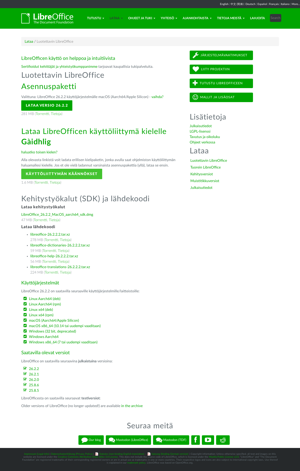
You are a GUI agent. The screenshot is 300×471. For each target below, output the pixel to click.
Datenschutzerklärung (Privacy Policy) (72, 454)
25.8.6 (34, 385)
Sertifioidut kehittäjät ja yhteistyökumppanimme (59, 66)
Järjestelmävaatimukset (220, 55)
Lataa (116, 18)
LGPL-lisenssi (200, 131)
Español (262, 4)
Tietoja (56, 114)
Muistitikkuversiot (204, 181)
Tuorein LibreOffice (205, 167)
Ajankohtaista (197, 18)
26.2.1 (34, 374)
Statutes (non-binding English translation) (121, 454)
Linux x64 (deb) (41, 310)
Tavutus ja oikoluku (205, 137)
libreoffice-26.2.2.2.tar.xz (50, 234)
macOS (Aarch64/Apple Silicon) (54, 320)
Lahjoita (257, 18)
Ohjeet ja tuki (141, 18)
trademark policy (136, 463)
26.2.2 (34, 369)
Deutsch (250, 4)
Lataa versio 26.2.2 (47, 105)
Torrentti (42, 114)
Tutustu (95, 18)
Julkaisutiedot (201, 126)
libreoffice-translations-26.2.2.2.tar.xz (60, 267)
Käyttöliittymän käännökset (62, 174)
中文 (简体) (237, 4)
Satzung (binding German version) (169, 454)
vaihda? (157, 97)
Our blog (91, 440)
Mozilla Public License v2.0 (224, 457)
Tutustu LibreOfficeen (218, 83)
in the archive (132, 406)
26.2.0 (34, 380)
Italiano (285, 4)
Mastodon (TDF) (171, 440)
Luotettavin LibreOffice (208, 160)
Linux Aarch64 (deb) (44, 299)
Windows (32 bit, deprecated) (52, 331)
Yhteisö (169, 18)
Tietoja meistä (231, 18)
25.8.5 (34, 390)
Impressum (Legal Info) (36, 454)
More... (296, 4)
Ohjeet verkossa (202, 142)
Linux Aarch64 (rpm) (45, 304)
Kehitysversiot (201, 174)
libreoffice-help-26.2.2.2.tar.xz (54, 256)
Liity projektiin (211, 69)
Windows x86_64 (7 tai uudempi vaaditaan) (63, 342)
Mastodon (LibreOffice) (128, 440)
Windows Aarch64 (44, 337)
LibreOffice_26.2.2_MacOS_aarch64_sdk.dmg (57, 214)
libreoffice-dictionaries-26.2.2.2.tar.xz (60, 245)
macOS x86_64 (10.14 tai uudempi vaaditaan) (65, 326)
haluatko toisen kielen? (39, 152)
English (224, 4)
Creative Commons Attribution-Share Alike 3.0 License (88, 457)
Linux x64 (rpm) (41, 315)
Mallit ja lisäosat (214, 97)
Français (274, 4)
